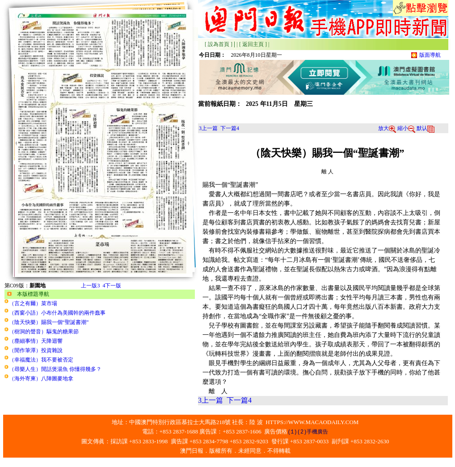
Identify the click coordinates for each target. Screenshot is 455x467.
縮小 (406, 128)
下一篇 (229, 128)
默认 (425, 128)
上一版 (90, 285)
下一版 (111, 285)
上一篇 (208, 128)
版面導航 (430, 55)
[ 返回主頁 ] (253, 44)
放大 (387, 128)
